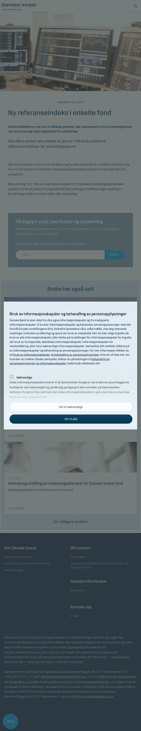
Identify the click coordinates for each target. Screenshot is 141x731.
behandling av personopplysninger (76, 354)
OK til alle (71, 419)
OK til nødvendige (71, 407)
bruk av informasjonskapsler (31, 354)
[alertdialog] (70, 366)
